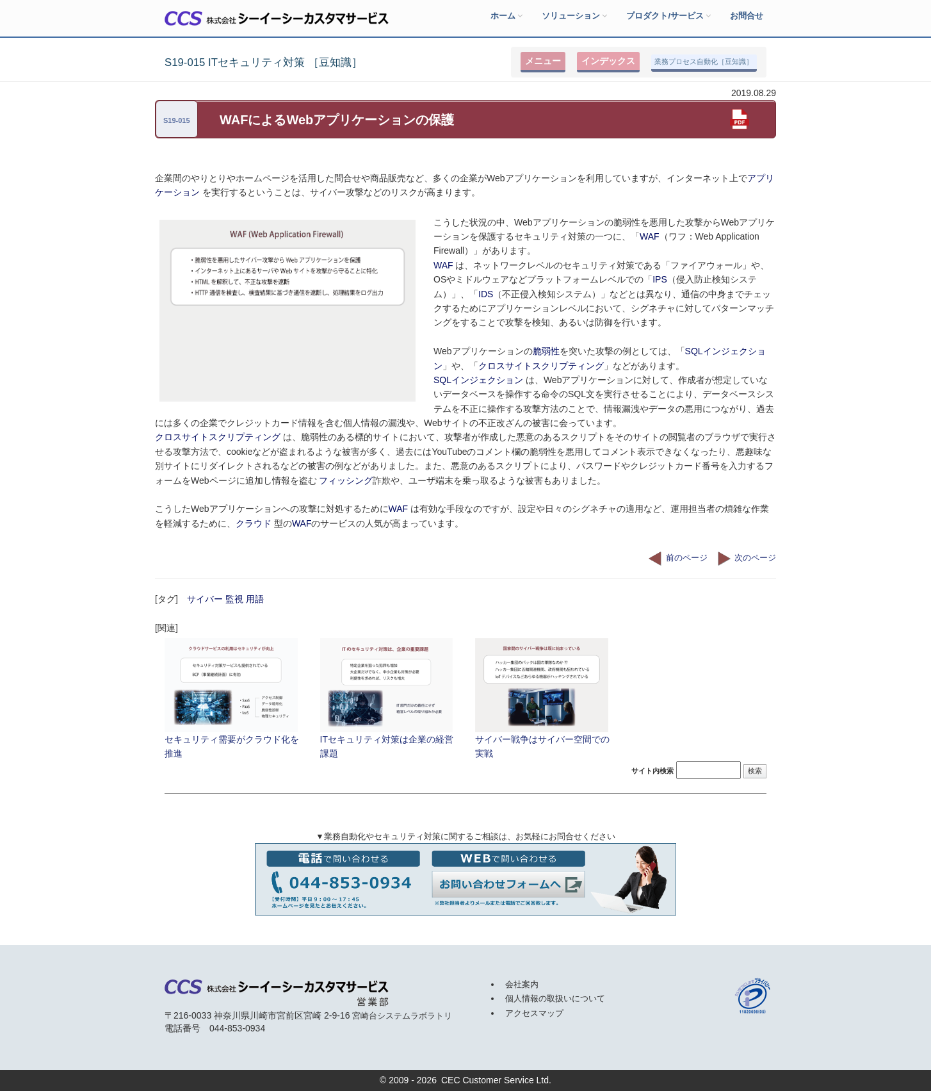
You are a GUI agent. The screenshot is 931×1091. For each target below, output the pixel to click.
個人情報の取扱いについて (555, 998)
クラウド (255, 523)
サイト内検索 (652, 771)
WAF (650, 236)
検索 (755, 771)
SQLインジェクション (478, 380)
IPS (659, 279)
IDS (485, 294)
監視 (234, 599)
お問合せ (746, 16)
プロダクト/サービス (668, 16)
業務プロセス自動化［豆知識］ (703, 61)
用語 (255, 599)
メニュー (543, 61)
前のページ (678, 558)
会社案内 (521, 984)
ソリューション (574, 16)
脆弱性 (546, 351)
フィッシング (346, 480)
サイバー (205, 599)
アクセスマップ (534, 1013)
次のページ (747, 558)
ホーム (506, 16)
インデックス (608, 61)
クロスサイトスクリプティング (541, 366)
